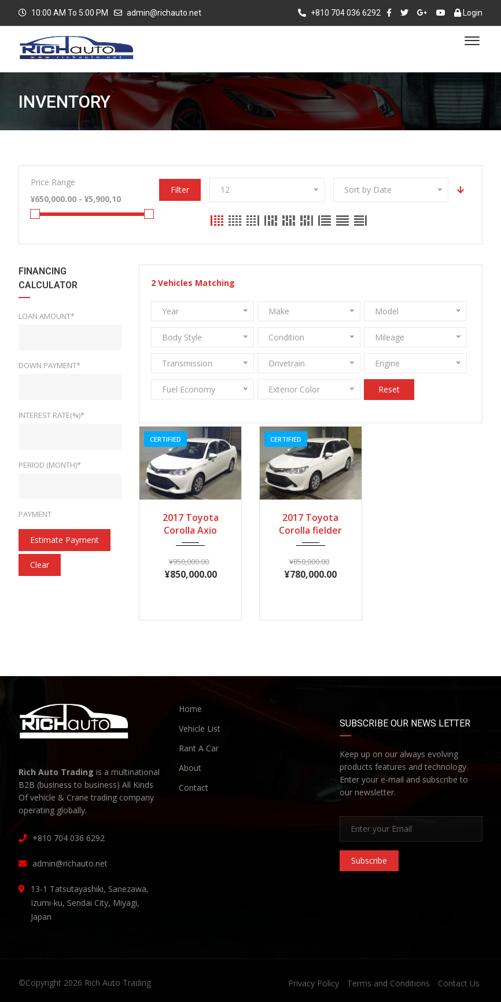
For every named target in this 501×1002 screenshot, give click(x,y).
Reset (389, 389)
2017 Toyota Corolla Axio (191, 524)
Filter (180, 189)
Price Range (53, 182)
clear (39, 564)
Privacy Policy (313, 983)
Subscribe (369, 860)
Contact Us (459, 983)
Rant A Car (199, 748)
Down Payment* (49, 365)
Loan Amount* (47, 316)
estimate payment (64, 539)
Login (468, 12)
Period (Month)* (50, 465)
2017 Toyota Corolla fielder (310, 524)
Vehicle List (199, 728)
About (190, 767)
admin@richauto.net (164, 12)
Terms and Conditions (388, 983)
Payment (35, 514)
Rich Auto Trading (117, 982)
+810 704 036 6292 (339, 12)
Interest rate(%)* (51, 415)
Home (190, 708)
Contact (193, 787)
